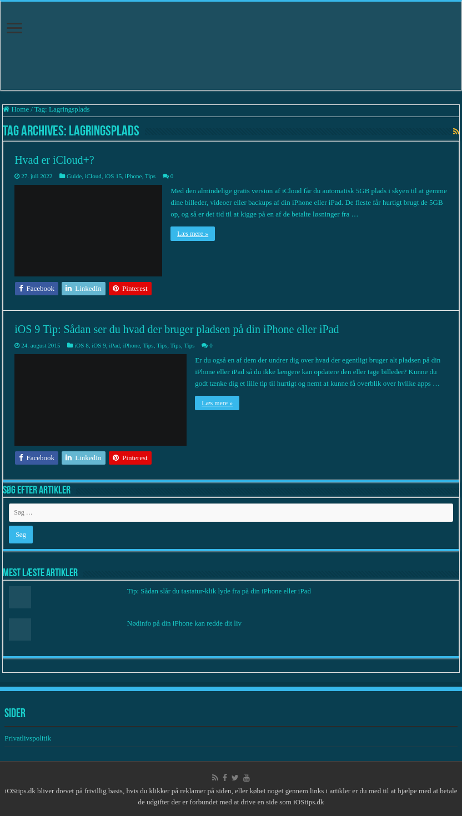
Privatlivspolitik (28, 738)
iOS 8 (81, 345)
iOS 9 (99, 345)
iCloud (93, 176)
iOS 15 (113, 176)
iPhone (133, 176)
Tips (150, 176)
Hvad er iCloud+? (54, 160)
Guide (74, 176)
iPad (114, 345)
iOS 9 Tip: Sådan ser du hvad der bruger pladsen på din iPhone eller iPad (176, 329)
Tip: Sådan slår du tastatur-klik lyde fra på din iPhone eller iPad (219, 591)
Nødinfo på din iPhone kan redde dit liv (184, 623)
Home (16, 109)
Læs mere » (192, 234)
